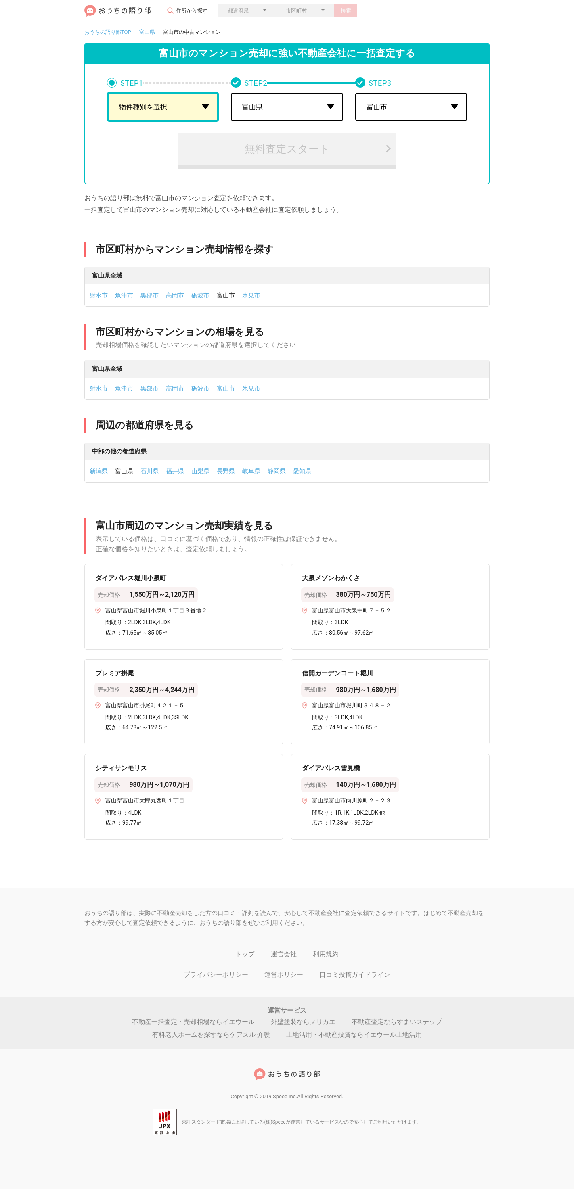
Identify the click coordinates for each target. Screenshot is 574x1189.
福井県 (175, 471)
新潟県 (99, 471)
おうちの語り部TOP (107, 32)
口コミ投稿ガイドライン (354, 974)
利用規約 (326, 954)
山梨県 (200, 471)
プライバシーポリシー (216, 974)
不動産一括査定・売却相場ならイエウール (193, 1022)
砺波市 (200, 295)
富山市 (226, 388)
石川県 (149, 471)
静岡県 (277, 471)
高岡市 (175, 295)
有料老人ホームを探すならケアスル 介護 (211, 1035)
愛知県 (302, 471)
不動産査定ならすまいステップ (397, 1022)
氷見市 (251, 295)
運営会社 (284, 954)
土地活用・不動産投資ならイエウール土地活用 (354, 1035)
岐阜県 (251, 471)
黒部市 (149, 295)
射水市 (99, 295)
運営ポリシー (283, 974)
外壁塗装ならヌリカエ (303, 1022)
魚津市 (124, 295)
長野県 (226, 471)
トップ (245, 954)
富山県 (147, 32)
